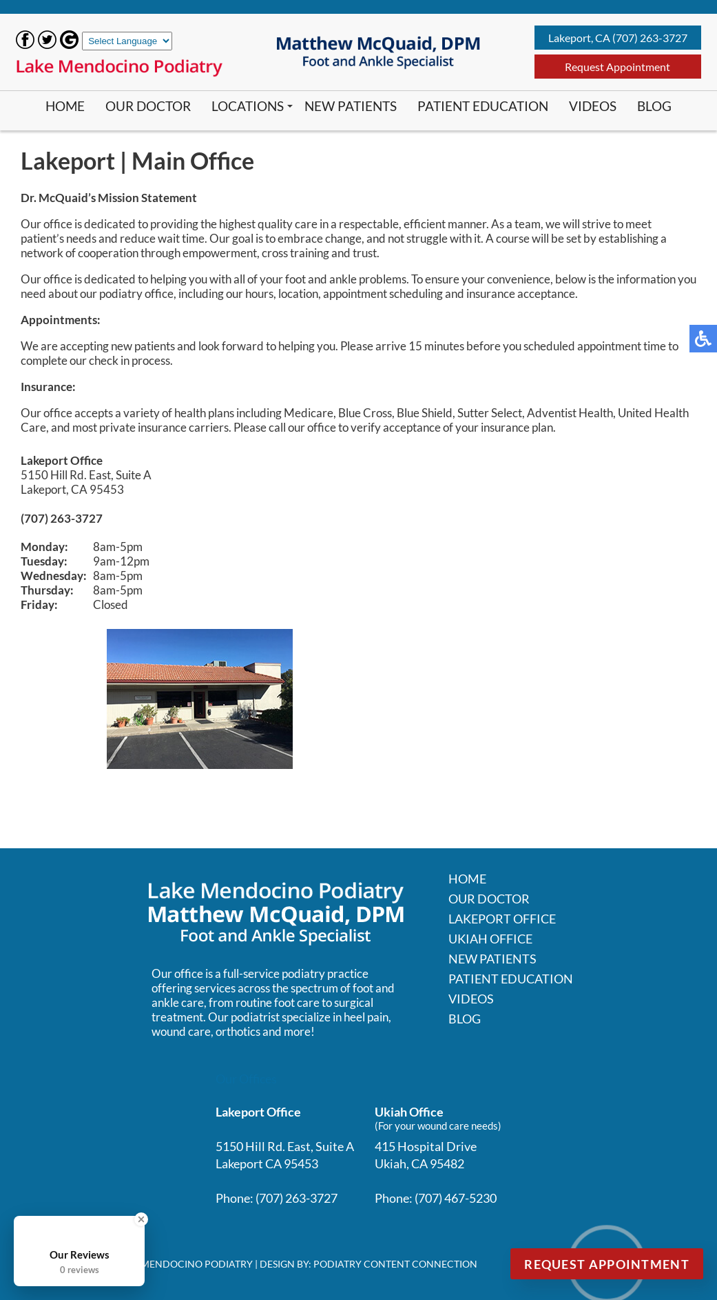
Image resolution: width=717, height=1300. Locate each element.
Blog (654, 106)
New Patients (350, 106)
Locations (247, 106)
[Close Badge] (141, 1219)
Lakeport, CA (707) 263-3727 (617, 37)
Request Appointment (617, 66)
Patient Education (482, 106)
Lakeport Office (502, 918)
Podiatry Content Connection (395, 1264)
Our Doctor (148, 106)
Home (65, 106)
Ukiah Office (490, 938)
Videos (592, 106)
